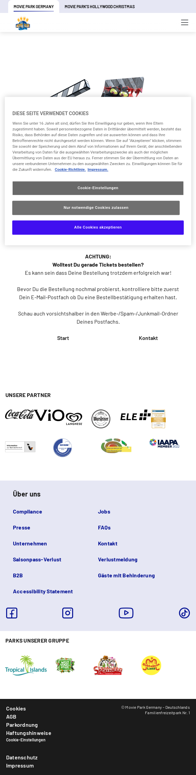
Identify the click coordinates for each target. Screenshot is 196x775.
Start (63, 338)
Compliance (27, 511)
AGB (11, 716)
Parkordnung (22, 724)
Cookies (16, 708)
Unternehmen (30, 543)
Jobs (104, 511)
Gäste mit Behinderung (126, 575)
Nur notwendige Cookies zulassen (96, 207)
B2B (18, 575)
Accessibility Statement (43, 591)
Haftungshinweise (28, 732)
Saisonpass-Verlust (37, 559)
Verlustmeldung (117, 559)
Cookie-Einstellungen (26, 739)
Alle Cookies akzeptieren (98, 227)
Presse (21, 527)
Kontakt (148, 338)
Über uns (26, 494)
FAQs (104, 527)
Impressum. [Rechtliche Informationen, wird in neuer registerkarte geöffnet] (97, 169)
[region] (98, 171)
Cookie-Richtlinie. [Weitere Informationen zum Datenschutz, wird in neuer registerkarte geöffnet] (70, 169)
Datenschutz (22, 757)
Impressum (20, 765)
